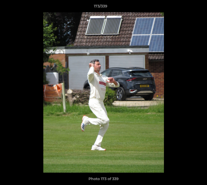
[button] (185, 7)
